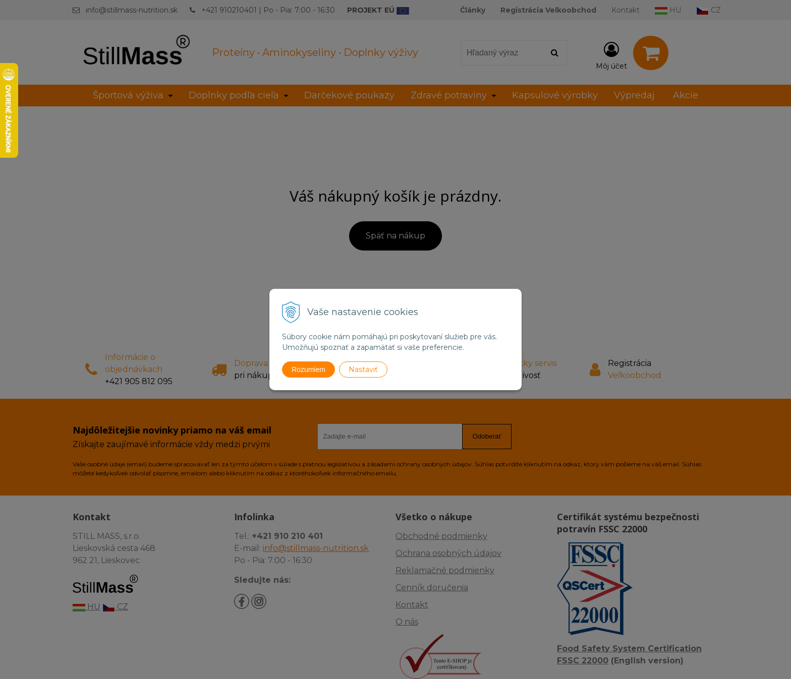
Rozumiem (308, 369)
